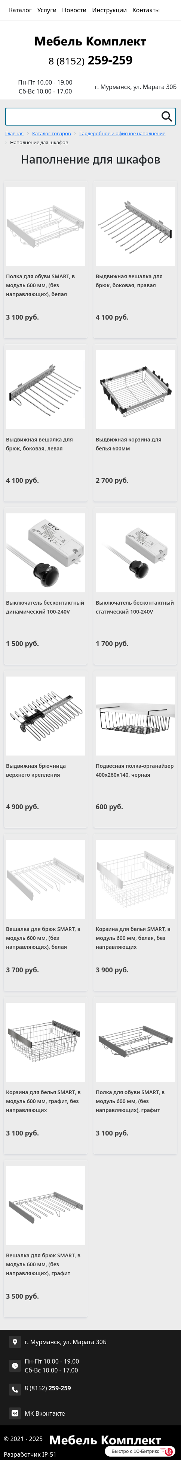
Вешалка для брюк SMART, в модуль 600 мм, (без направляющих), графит (43, 1264)
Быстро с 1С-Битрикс (135, 1451)
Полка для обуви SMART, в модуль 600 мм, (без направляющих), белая (40, 285)
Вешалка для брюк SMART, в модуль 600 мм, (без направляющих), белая (43, 937)
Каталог (20, 10)
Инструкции (109, 10)
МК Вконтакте (45, 1413)
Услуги (46, 10)
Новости (74, 10)
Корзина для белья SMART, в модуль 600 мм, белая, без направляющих (133, 937)
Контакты (146, 10)
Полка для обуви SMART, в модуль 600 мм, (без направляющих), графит (130, 1101)
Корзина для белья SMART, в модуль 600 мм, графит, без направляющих (43, 1101)
